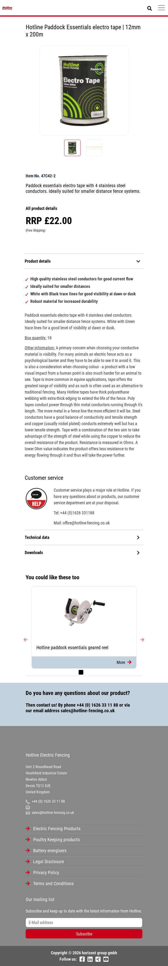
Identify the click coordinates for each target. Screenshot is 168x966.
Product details (82, 261)
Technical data (82, 537)
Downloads (82, 552)
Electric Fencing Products (56, 828)
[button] (28, 631)
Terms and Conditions (53, 883)
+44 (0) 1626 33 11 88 (97, 705)
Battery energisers (49, 850)
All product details (41, 208)
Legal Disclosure (48, 861)
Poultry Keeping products (56, 839)
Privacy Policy (46, 872)
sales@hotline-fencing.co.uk (88, 710)
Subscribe (84, 933)
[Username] (84, 922)
